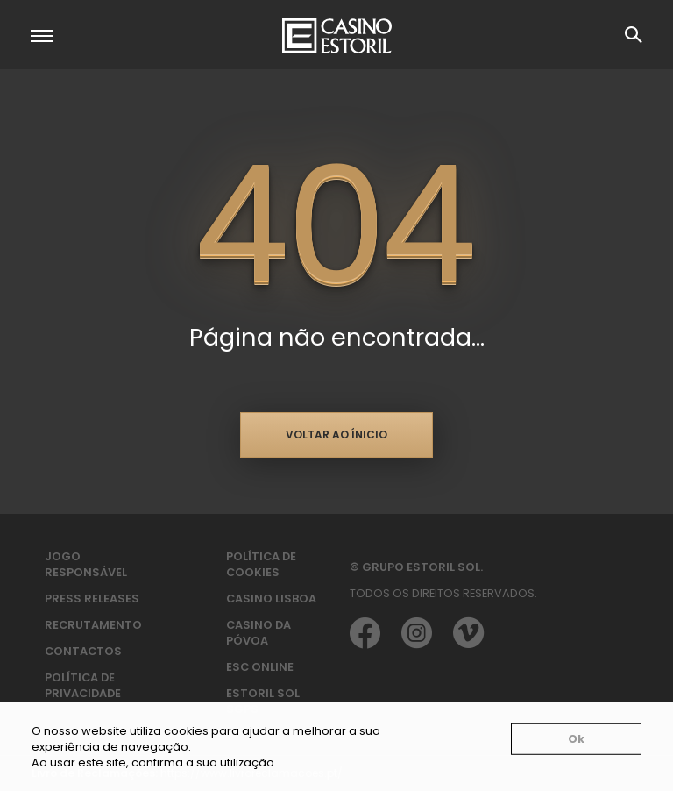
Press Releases (92, 598)
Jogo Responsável (86, 564)
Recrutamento (93, 624)
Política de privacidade (83, 685)
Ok (576, 738)
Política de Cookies (261, 564)
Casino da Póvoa (258, 632)
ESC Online (260, 666)
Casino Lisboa (271, 598)
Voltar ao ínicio (336, 434)
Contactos (83, 651)
